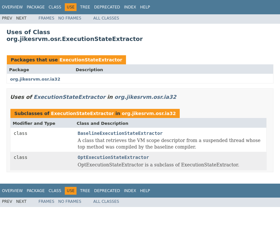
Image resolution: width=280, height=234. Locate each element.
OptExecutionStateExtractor (113, 157)
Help (145, 7)
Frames (46, 18)
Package (36, 7)
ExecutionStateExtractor (90, 59)
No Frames (69, 18)
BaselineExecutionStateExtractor (120, 133)
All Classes (106, 18)
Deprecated (107, 7)
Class (55, 7)
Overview (12, 7)
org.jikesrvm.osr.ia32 (35, 79)
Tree (85, 7)
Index (130, 7)
